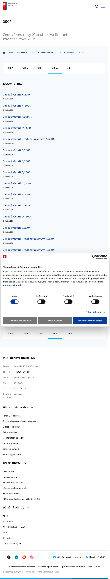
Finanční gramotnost (12, 443)
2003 (69, 68)
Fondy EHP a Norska (12, 416)
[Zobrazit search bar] (96, 6)
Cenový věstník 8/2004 (17, 194)
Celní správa (8, 471)
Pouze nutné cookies (20, 320)
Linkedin (16, 557)
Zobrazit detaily (93, 312)
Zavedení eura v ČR (11, 449)
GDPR (97, 567)
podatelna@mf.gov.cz (24, 377)
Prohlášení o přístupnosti (48, 567)
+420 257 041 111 (22, 372)
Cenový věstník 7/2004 (16, 150)
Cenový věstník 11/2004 (17, 183)
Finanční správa (10, 477)
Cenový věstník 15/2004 (17, 128)
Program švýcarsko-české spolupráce (19, 421)
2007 (10, 68)
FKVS (5, 533)
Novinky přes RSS (95, 557)
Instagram (31, 557)
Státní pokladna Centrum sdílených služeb (21, 499)
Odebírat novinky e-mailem (67, 557)
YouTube (24, 557)
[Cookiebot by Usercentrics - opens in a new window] (94, 257)
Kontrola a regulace (25, 52)
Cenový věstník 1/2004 (16, 161)
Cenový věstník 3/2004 (16, 227)
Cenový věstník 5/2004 (16, 172)
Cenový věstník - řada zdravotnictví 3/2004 (28, 249)
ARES (5, 516)
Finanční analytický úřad (13, 482)
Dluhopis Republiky (11, 427)
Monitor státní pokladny (13, 438)
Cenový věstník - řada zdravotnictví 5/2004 (28, 139)
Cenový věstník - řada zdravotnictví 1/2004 (28, 238)
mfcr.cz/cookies (14, 285)
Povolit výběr (55, 320)
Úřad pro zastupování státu (15, 488)
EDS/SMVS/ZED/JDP (12, 544)
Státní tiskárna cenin (12, 493)
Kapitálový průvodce (12, 454)
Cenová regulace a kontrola (47, 52)
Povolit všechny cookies (89, 320)
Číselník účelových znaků (14, 527)
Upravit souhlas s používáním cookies (76, 567)
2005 (40, 68)
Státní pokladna (10, 432)
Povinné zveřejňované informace (22, 567)
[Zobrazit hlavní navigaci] (103, 6)
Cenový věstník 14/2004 (17, 216)
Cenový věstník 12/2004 (17, 116)
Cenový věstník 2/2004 (17, 205)
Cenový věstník (69, 52)
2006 (25, 68)
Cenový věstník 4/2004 (17, 105)
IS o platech (8, 538)
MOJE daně (8, 521)
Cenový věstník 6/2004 (17, 94)
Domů (10, 52)
